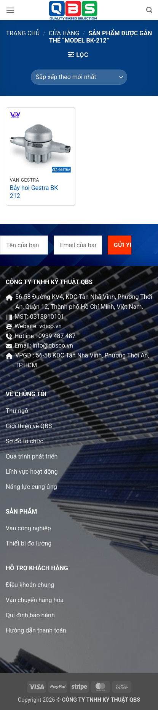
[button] (10, 10)
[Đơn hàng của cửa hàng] (79, 77)
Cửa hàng (64, 33)
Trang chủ (23, 33)
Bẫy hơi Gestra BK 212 (34, 191)
